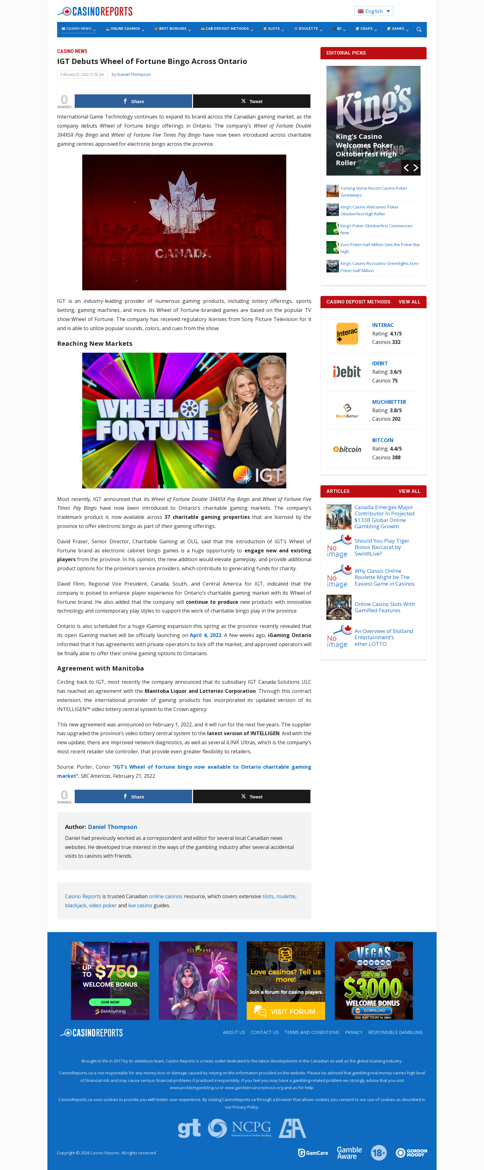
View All (410, 491)
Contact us (265, 1032)
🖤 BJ (336, 29)
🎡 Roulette (306, 29)
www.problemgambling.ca (194, 1087)
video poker (103, 905)
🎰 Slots (271, 29)
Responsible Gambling (395, 1032)
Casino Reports (83, 896)
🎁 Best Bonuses (170, 29)
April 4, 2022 (204, 635)
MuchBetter (389, 401)
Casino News (72, 51)
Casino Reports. (105, 1153)
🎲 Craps (364, 29)
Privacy (354, 1032)
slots (268, 896)
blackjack (75, 905)
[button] (406, 168)
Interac (383, 325)
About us (234, 1032)
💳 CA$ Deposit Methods (225, 29)
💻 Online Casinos (123, 29)
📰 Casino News (76, 29)
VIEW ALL (410, 302)
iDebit (380, 363)
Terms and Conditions (311, 1032)
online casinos (166, 896)
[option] (373, 121)
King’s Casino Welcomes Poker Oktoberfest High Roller (366, 149)
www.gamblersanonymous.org (254, 1087)
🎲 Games (395, 29)
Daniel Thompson (134, 74)
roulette (285, 896)
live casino (140, 905)
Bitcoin (383, 440)
